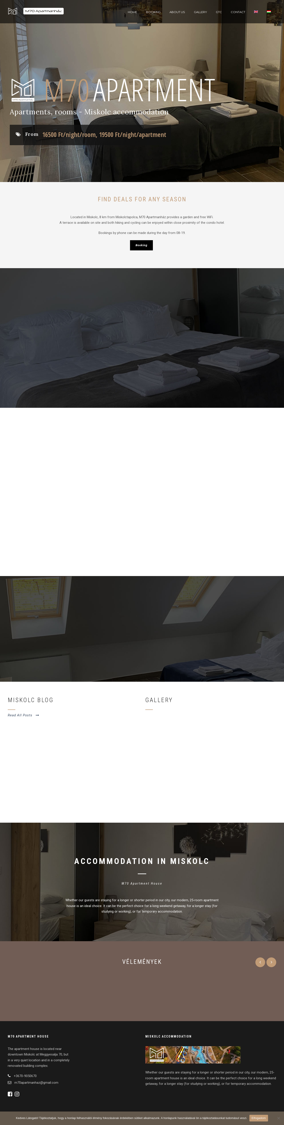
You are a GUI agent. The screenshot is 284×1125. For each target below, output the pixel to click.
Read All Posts (23, 715)
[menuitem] (256, 16)
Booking (153, 12)
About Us (177, 12)
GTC (219, 12)
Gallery (200, 12)
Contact (238, 12)
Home (132, 12)
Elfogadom (259, 1118)
